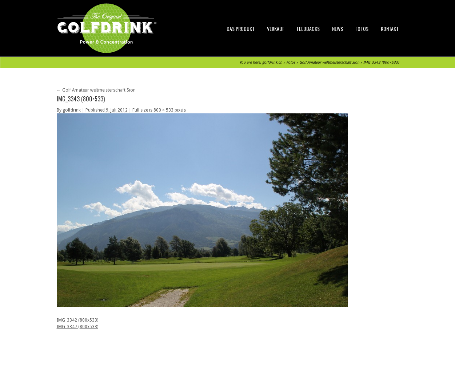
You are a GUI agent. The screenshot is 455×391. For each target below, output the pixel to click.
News (337, 28)
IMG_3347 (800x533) (77, 326)
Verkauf (275, 28)
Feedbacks (308, 28)
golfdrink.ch (272, 62)
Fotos (361, 28)
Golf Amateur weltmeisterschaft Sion (329, 62)
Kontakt (390, 28)
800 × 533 (163, 110)
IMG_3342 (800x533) (77, 320)
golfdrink (72, 110)
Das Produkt (241, 28)
